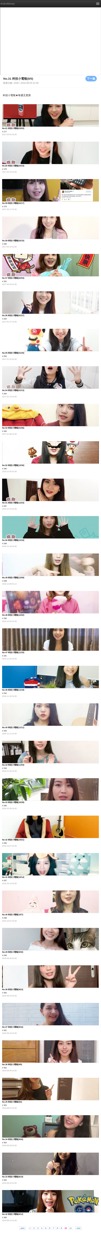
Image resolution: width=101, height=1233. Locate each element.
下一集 (91, 78)
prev (22, 1228)
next (78, 1228)
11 (70, 1228)
